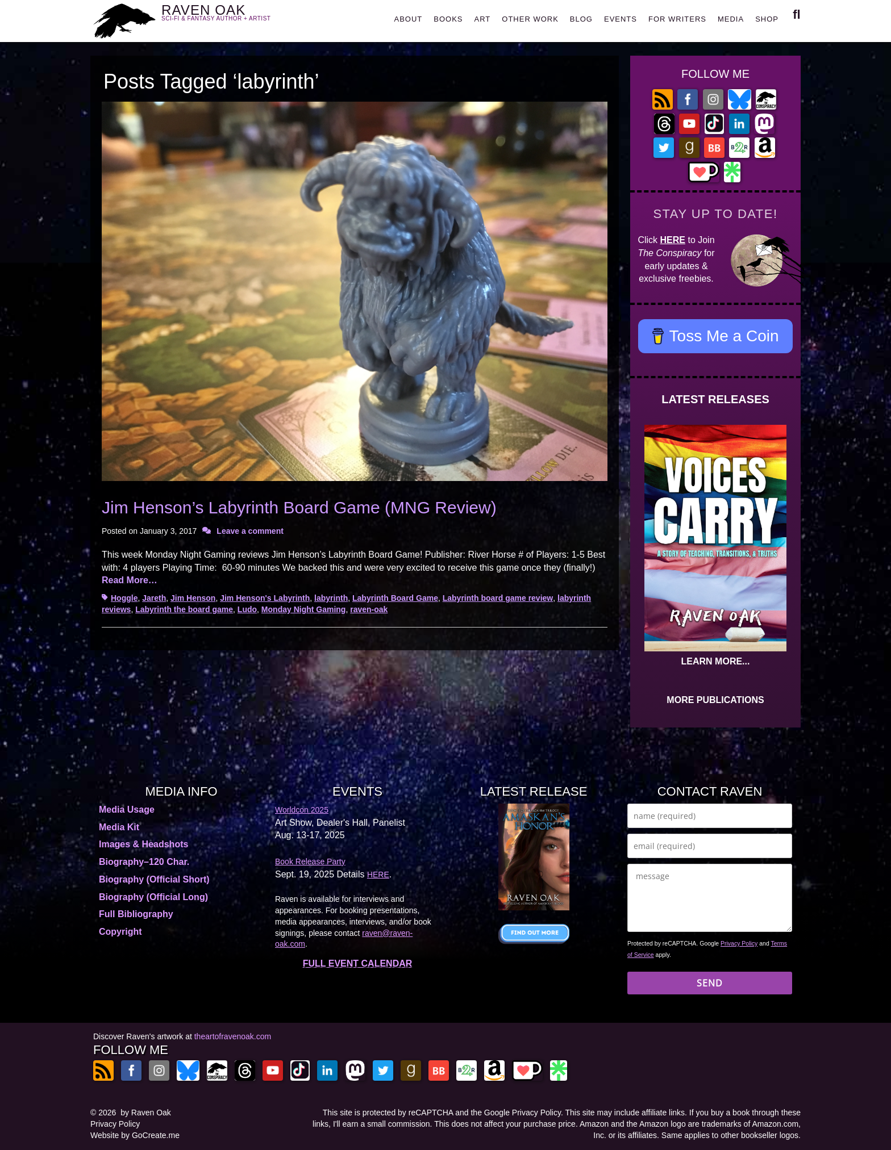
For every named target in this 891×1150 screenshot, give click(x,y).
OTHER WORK (530, 19)
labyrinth (331, 598)
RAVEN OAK (232, 18)
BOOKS (448, 19)
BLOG (581, 19)
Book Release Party (310, 861)
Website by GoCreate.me (135, 1135)
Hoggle (124, 598)
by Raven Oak (145, 1112)
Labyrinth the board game (184, 609)
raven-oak (369, 609)
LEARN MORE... (715, 661)
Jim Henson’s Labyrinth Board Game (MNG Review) (299, 507)
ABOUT (408, 19)
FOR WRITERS (677, 19)
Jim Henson (192, 598)
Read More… (129, 580)
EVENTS (620, 19)
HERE (672, 240)
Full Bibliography (136, 914)
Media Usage (127, 809)
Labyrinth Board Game (395, 598)
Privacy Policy (739, 943)
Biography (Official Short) (154, 879)
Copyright (120, 931)
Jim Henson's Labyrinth (265, 598)
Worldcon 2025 (301, 809)
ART (482, 19)
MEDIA (731, 19)
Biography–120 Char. (144, 862)
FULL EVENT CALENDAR (358, 963)
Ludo (247, 609)
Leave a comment (250, 531)
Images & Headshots (143, 844)
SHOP (766, 19)
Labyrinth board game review (498, 598)
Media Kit (119, 827)
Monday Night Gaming (303, 609)
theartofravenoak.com (232, 1036)
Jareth (154, 598)
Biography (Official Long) (153, 897)
